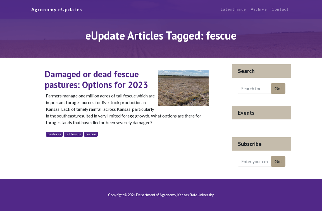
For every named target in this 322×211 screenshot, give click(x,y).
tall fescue (73, 134)
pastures (54, 134)
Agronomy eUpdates (56, 9)
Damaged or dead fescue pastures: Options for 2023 (96, 79)
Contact (279, 9)
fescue (90, 134)
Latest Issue (233, 9)
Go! (278, 88)
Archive (259, 9)
